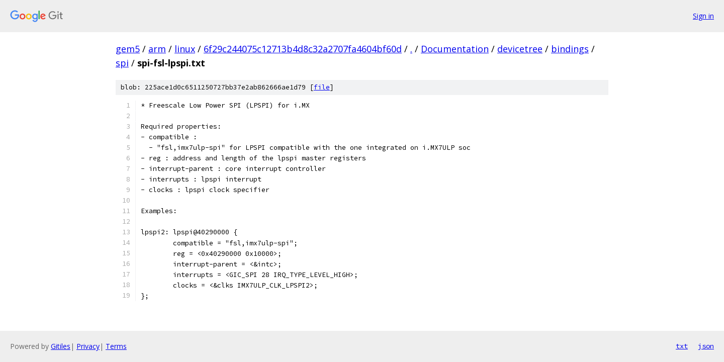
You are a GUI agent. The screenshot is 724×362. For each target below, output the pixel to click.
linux (184, 49)
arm (157, 49)
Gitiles (60, 346)
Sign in (703, 16)
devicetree (519, 49)
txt (682, 345)
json (706, 345)
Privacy (88, 346)
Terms (116, 346)
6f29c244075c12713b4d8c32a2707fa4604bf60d (303, 49)
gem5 (128, 49)
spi (122, 63)
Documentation (455, 49)
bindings (570, 49)
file (322, 87)
